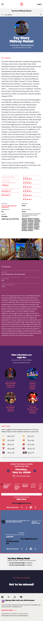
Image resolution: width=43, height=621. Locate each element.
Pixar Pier (4, 206)
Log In (39, 4)
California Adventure (26, 45)
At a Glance (8, 15)
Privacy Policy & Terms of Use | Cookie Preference (14, 615)
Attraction (15, 45)
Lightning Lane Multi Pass (10, 219)
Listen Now (9, 610)
